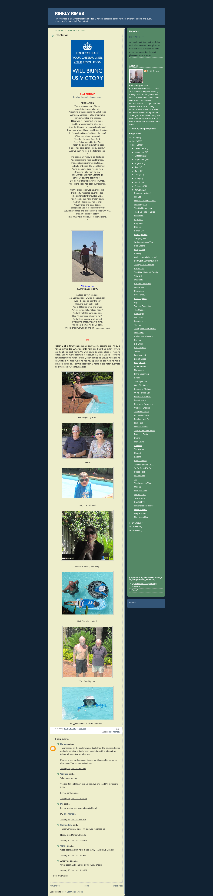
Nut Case (138, 317)
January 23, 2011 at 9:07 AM (73, 769)
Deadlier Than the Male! (145, 201)
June (137, 171)
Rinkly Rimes (153, 71)
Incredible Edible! (142, 415)
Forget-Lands (140, 321)
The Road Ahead (141, 412)
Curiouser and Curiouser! (145, 257)
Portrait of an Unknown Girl (146, 261)
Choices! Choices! (142, 408)
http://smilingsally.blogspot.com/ (87, 97)
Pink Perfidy (139, 295)
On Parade (139, 287)
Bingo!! (137, 378)
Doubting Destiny (142, 434)
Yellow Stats (139, 498)
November (140, 152)
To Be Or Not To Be (142, 468)
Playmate (138, 223)
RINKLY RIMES (69, 13)
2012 (134, 141)
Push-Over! (139, 268)
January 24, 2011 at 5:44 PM (73, 819)
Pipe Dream (139, 246)
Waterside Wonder (142, 396)
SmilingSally (66, 825)
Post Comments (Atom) (72, 892)
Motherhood (139, 476)
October (138, 156)
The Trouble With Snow (144, 430)
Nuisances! (139, 370)
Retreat (137, 453)
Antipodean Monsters (143, 336)
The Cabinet (139, 310)
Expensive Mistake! (143, 389)
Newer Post (55, 886)
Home (86, 886)
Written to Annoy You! (143, 242)
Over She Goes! (141, 385)
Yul (135, 479)
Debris (137, 438)
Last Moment (140, 355)
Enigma (137, 457)
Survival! (138, 446)
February (139, 186)
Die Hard (138, 340)
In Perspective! (140, 235)
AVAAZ (135, 590)
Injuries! (137, 227)
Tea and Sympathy (142, 306)
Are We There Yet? (142, 283)
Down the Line (140, 510)
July (137, 167)
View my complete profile (144, 128)
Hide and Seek (140, 491)
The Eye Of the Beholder (145, 329)
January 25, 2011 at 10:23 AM (73, 870)
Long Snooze (140, 359)
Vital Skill (138, 276)
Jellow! (137, 351)
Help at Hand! (140, 513)
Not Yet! (137, 197)
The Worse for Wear (143, 483)
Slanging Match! (141, 238)
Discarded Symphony (143, 404)
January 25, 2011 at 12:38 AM (73, 840)
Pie (61, 804)
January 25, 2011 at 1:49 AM (73, 855)
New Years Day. (141, 517)
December (140, 148)
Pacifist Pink (139, 502)
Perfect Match (140, 461)
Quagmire (138, 280)
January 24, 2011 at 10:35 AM (73, 798)
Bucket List (139, 231)
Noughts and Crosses (143, 506)
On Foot (138, 487)
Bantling (138, 253)
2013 (134, 138)
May (137, 175)
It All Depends (140, 299)
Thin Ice (137, 325)
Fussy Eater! (140, 363)
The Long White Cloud (144, 464)
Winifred (64, 774)
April (137, 178)
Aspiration (138, 219)
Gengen (64, 846)
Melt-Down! (139, 442)
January (138, 190)
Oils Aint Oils (140, 494)
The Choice (139, 449)
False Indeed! (140, 366)
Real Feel (138, 423)
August (138, 163)
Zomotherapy (140, 400)
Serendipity (139, 314)
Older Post (118, 886)
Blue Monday (114, 732)
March (138, 182)
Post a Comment (60, 876)
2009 (134, 526)
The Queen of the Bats (144, 265)
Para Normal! (140, 347)
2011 (134, 145)
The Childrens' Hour (143, 208)
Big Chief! (138, 344)
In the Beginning (141, 374)
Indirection (138, 216)
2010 (134, 523)
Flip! (136, 302)
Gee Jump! (139, 332)
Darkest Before (141, 427)
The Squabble (140, 381)
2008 (134, 530)
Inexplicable (139, 250)
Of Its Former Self (142, 393)
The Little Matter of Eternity (146, 272)
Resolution (139, 291)
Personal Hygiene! (142, 193)
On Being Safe (140, 204)
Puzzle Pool (139, 472)
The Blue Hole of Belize (144, 212)
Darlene (64, 744)
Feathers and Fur (142, 419)
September (140, 160)
